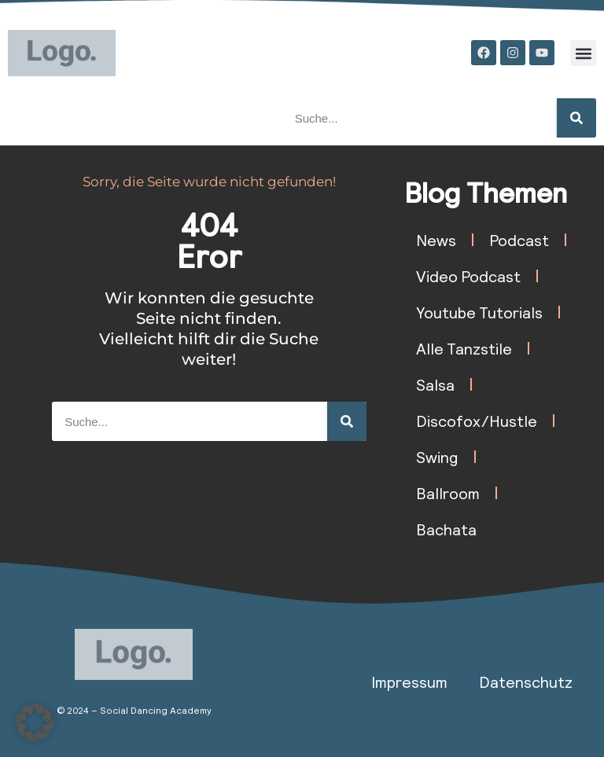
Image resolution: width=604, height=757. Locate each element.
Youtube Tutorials (479, 312)
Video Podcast (468, 275)
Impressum (409, 681)
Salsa (435, 384)
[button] (583, 53)
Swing (437, 456)
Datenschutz (526, 681)
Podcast (519, 239)
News (436, 239)
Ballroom (448, 492)
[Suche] (576, 118)
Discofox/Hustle (476, 420)
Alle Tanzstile (464, 348)
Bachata (446, 529)
